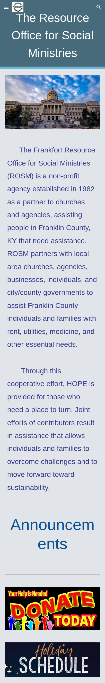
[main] (52, 34)
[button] (6, 7)
